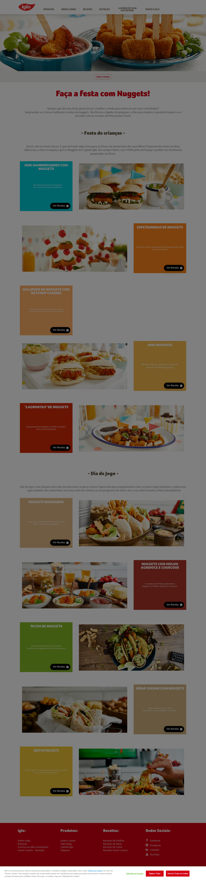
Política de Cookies (95, 871)
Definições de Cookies (134, 873)
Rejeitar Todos (155, 873)
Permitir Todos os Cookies (177, 873)
